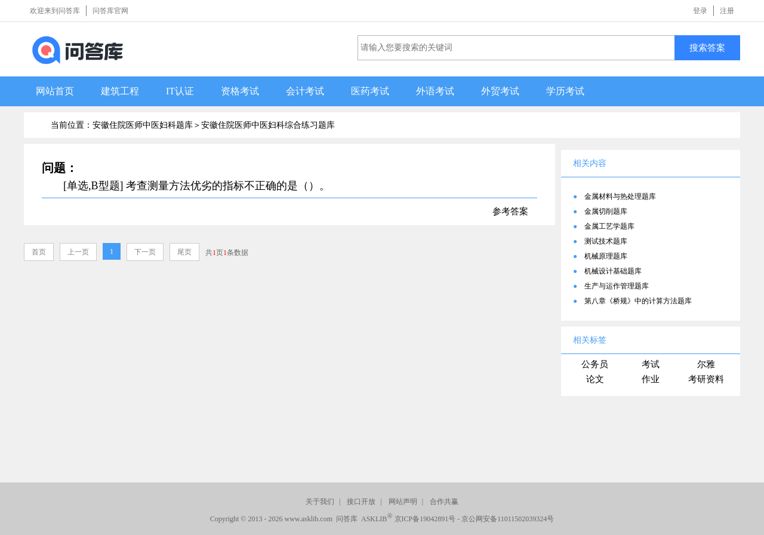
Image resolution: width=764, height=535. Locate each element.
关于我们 (320, 501)
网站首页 (55, 91)
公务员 (594, 364)
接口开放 (361, 501)
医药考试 (370, 91)
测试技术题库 (605, 241)
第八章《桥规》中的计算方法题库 (638, 301)
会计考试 (305, 91)
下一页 (145, 252)
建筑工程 (120, 91)
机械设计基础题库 (613, 271)
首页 (39, 252)
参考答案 (510, 211)
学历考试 (565, 91)
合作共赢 (444, 501)
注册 (727, 11)
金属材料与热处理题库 (620, 196)
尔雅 (706, 364)
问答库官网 (110, 11)
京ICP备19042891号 (425, 519)
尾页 (184, 252)
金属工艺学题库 (609, 226)
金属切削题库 (605, 211)
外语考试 (435, 91)
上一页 (78, 252)
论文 (595, 379)
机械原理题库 (605, 256)
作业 (651, 379)
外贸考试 (500, 91)
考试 (651, 364)
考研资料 (706, 379)
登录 (700, 11)
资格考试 (240, 91)
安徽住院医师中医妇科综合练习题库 (268, 125)
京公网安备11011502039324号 (507, 519)
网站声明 (403, 501)
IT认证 (180, 91)
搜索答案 (707, 47)
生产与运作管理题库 (616, 286)
